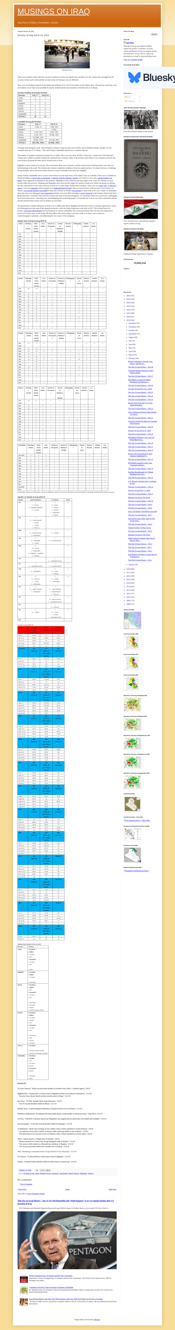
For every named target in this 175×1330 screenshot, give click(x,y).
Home (67, 1189)
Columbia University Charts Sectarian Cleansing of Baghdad (51, 1287)
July (130, 341)
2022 (128, 310)
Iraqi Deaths (64, 1173)
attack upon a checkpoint (41, 178)
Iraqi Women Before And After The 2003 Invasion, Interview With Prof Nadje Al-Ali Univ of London (66, 1299)
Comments (130, 101)
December (132, 323)
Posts (128, 97)
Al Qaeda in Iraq (28, 1173)
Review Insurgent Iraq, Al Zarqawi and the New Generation (50, 1276)
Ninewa (76, 1173)
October (132, 330)
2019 (128, 320)
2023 (128, 306)
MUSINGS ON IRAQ (54, 11)
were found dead (47, 193)
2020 (128, 317)
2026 (128, 296)
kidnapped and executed (63, 188)
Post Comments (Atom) (36, 1194)
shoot (101, 186)
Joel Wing (130, 43)
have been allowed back (33, 211)
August (131, 337)
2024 (128, 303)
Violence (90, 1173)
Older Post (112, 1189)
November (133, 327)
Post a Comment (26, 1184)
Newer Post (22, 1189)
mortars (75, 178)
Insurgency (55, 1173)
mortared (34, 188)
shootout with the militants (62, 178)
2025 (128, 299)
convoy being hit (86, 193)
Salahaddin (83, 1173)
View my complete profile (133, 60)
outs (105, 186)
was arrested (76, 191)
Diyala (49, 1173)
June (130, 344)
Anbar (37, 1173)
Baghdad (43, 1173)
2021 (128, 313)
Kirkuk (70, 1173)
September (133, 334)
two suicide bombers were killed (36, 191)
